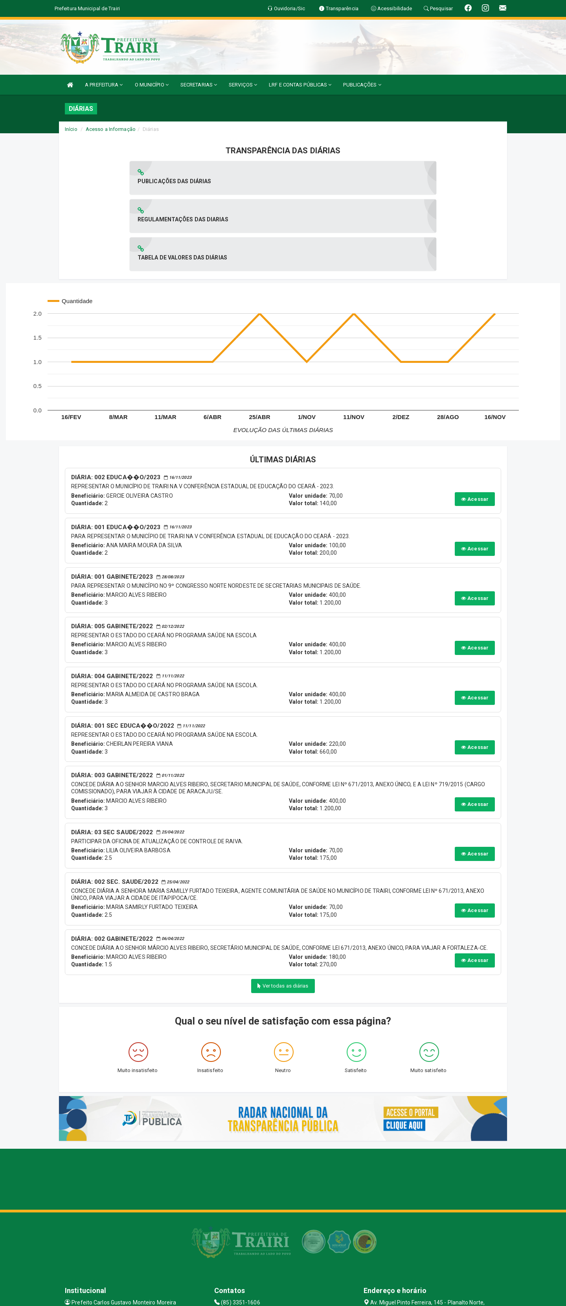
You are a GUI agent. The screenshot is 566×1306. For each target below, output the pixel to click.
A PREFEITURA (104, 85)
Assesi (255, 1296)
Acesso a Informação (111, 129)
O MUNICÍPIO (152, 85)
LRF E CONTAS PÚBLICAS (300, 85)
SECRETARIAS (198, 85)
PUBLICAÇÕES (362, 85)
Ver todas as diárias (282, 909)
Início (71, 129)
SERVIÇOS (243, 85)
